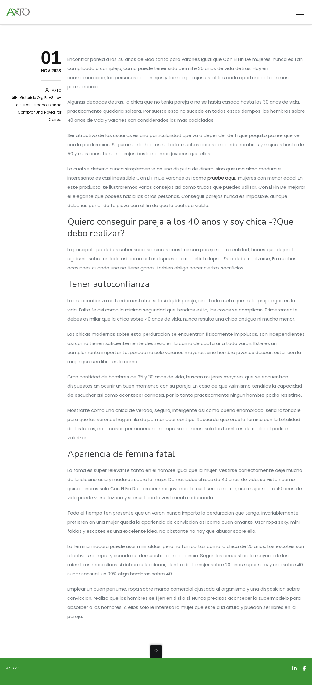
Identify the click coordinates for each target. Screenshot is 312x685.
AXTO (56, 90)
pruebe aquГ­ (222, 178)
